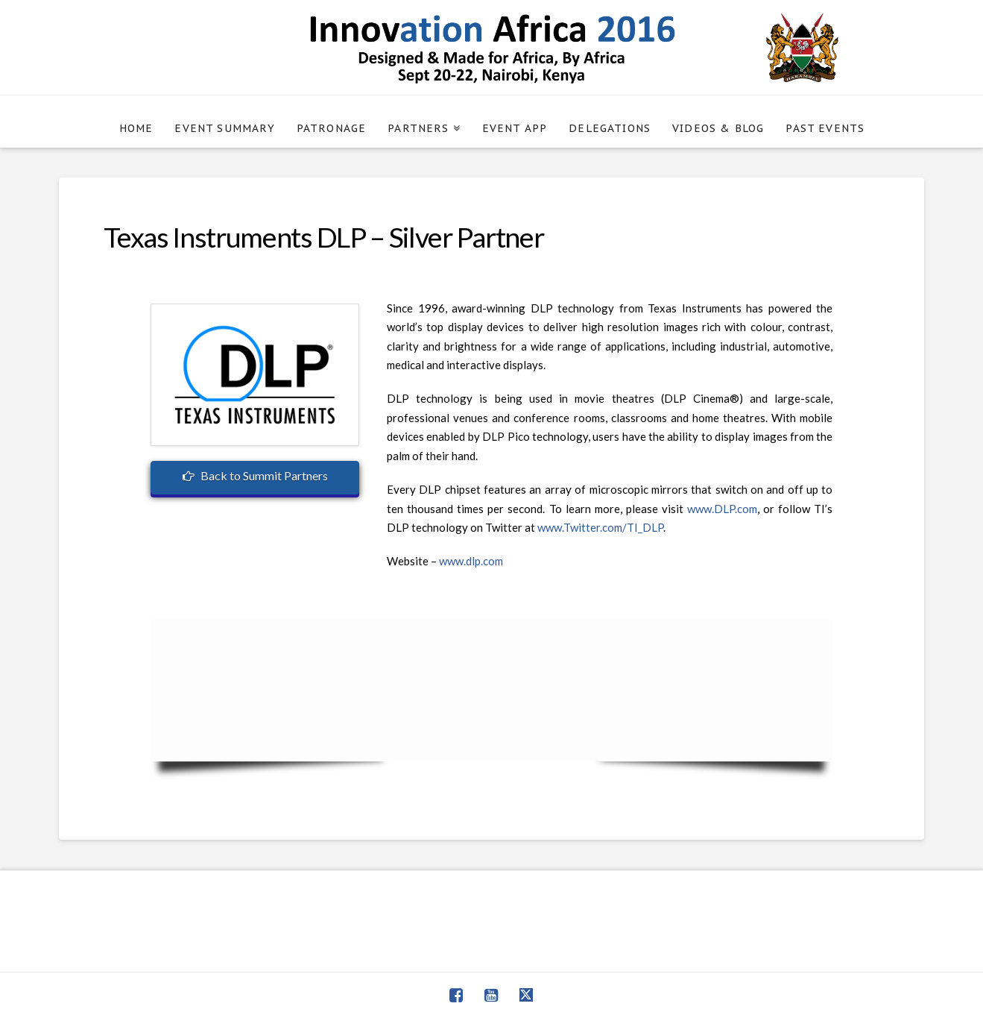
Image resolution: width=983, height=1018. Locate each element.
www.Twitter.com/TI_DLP (600, 527)
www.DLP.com (722, 508)
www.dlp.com (471, 561)
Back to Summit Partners (254, 475)
